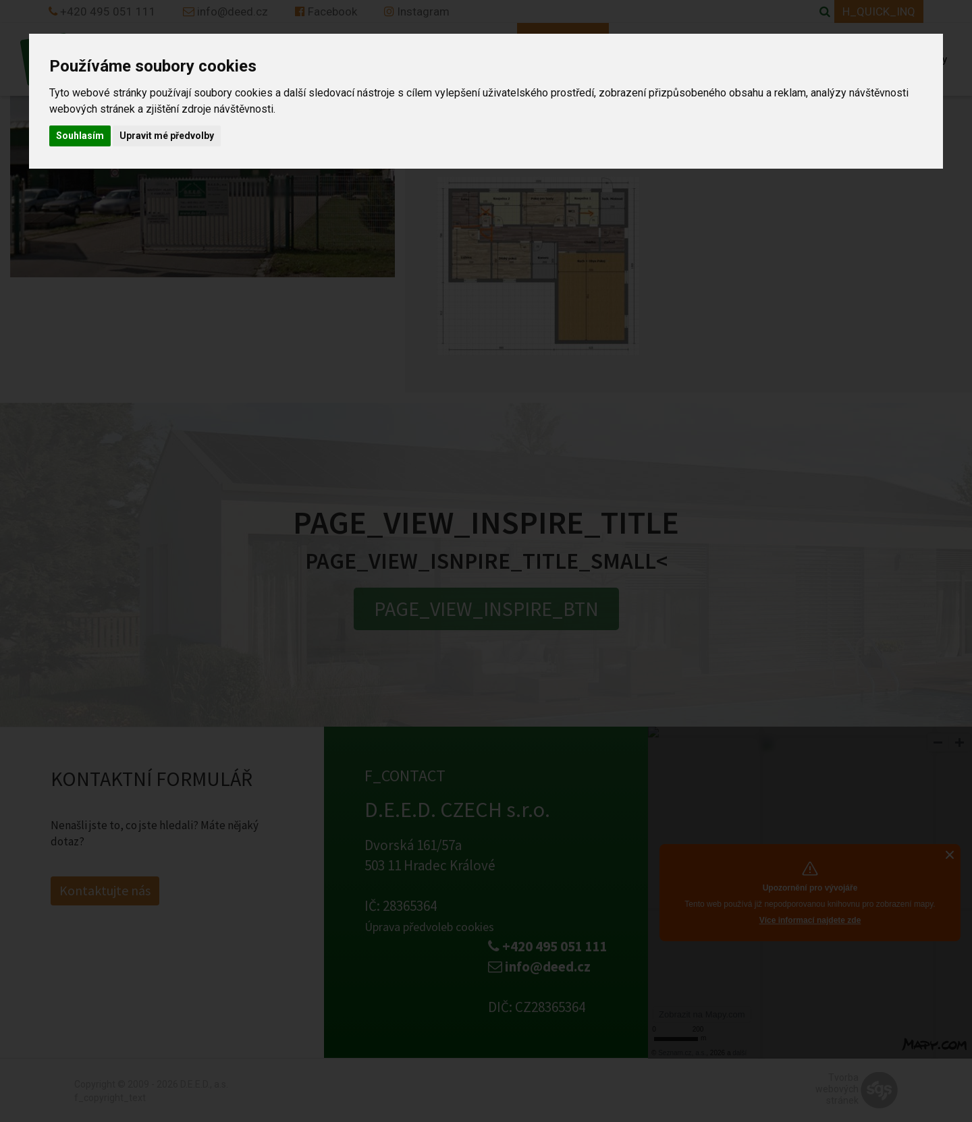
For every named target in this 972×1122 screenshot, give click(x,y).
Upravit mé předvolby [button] (166, 135)
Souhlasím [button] (80, 135)
